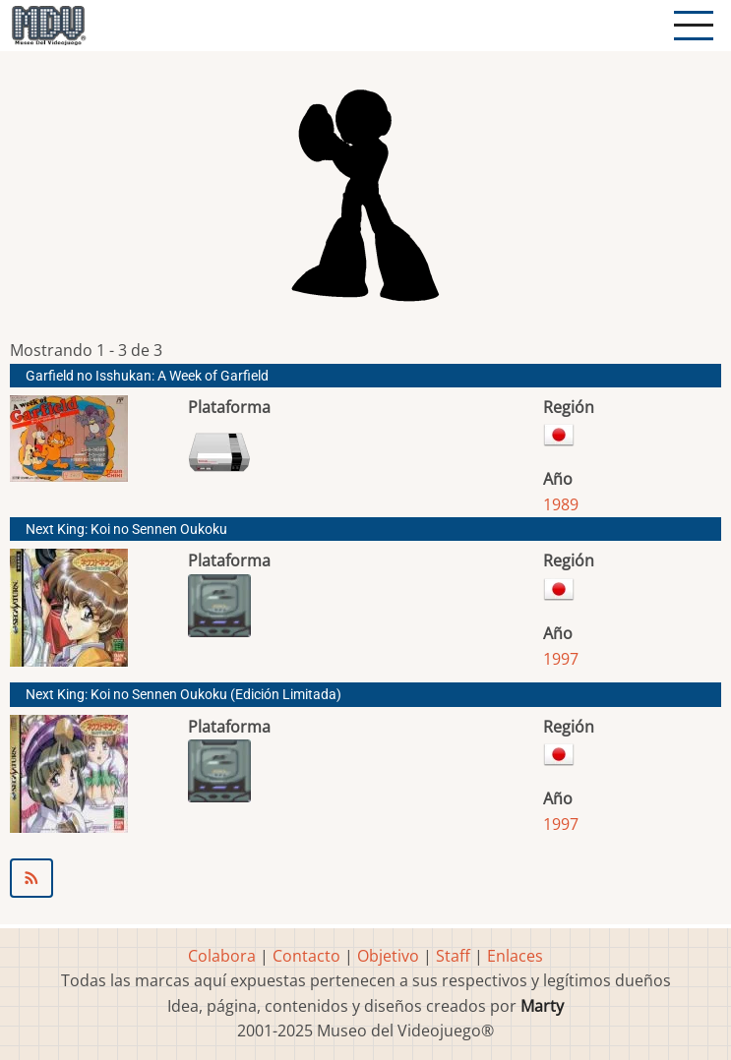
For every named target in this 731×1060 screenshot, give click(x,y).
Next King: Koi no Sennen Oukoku (126, 529)
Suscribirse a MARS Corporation (365, 878)
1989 (561, 504)
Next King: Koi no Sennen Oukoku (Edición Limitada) (183, 694)
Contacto (306, 956)
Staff (453, 956)
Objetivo (388, 956)
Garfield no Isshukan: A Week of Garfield (147, 376)
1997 (561, 659)
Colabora (222, 956)
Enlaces (515, 956)
